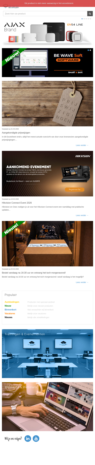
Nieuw (8, 306)
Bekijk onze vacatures (36, 313)
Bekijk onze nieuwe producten (40, 306)
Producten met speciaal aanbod (41, 302)
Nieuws (8, 317)
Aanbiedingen (12, 302)
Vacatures (10, 313)
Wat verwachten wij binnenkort (40, 310)
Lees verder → (82, 145)
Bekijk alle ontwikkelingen (38, 317)
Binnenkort (10, 309)
